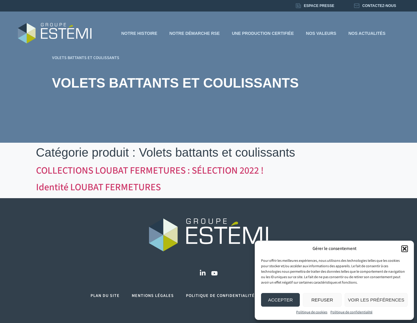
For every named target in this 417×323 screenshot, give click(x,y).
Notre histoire (139, 33)
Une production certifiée (263, 33)
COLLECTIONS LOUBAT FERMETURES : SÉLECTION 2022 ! (150, 171)
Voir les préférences (376, 299)
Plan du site (105, 296)
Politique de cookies (311, 312)
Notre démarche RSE (194, 33)
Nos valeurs (321, 33)
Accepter (280, 299)
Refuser (322, 299)
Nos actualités (366, 33)
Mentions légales (153, 296)
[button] (405, 249)
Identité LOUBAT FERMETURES (98, 187)
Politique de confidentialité (351, 312)
